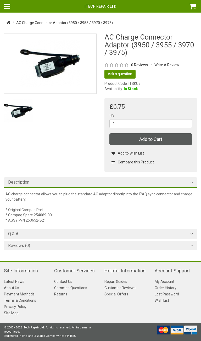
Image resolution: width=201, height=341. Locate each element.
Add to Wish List (127, 153)
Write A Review (166, 65)
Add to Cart (150, 139)
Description (18, 182)
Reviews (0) (19, 245)
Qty (111, 115)
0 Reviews (139, 65)
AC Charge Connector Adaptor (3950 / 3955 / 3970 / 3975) (64, 23)
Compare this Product (132, 162)
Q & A (13, 234)
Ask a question (120, 74)
